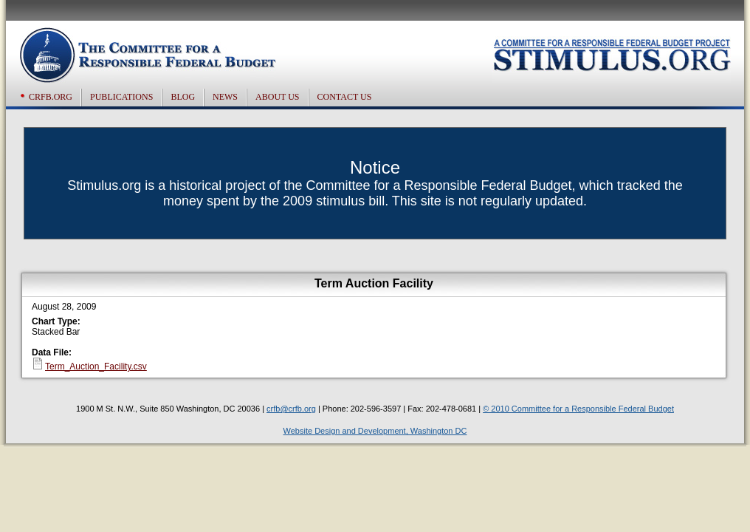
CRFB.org (50, 97)
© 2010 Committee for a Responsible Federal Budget (578, 408)
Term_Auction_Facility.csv (96, 366)
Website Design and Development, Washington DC (375, 430)
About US (277, 97)
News (225, 97)
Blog (183, 97)
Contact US (344, 97)
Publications (121, 97)
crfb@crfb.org (291, 408)
